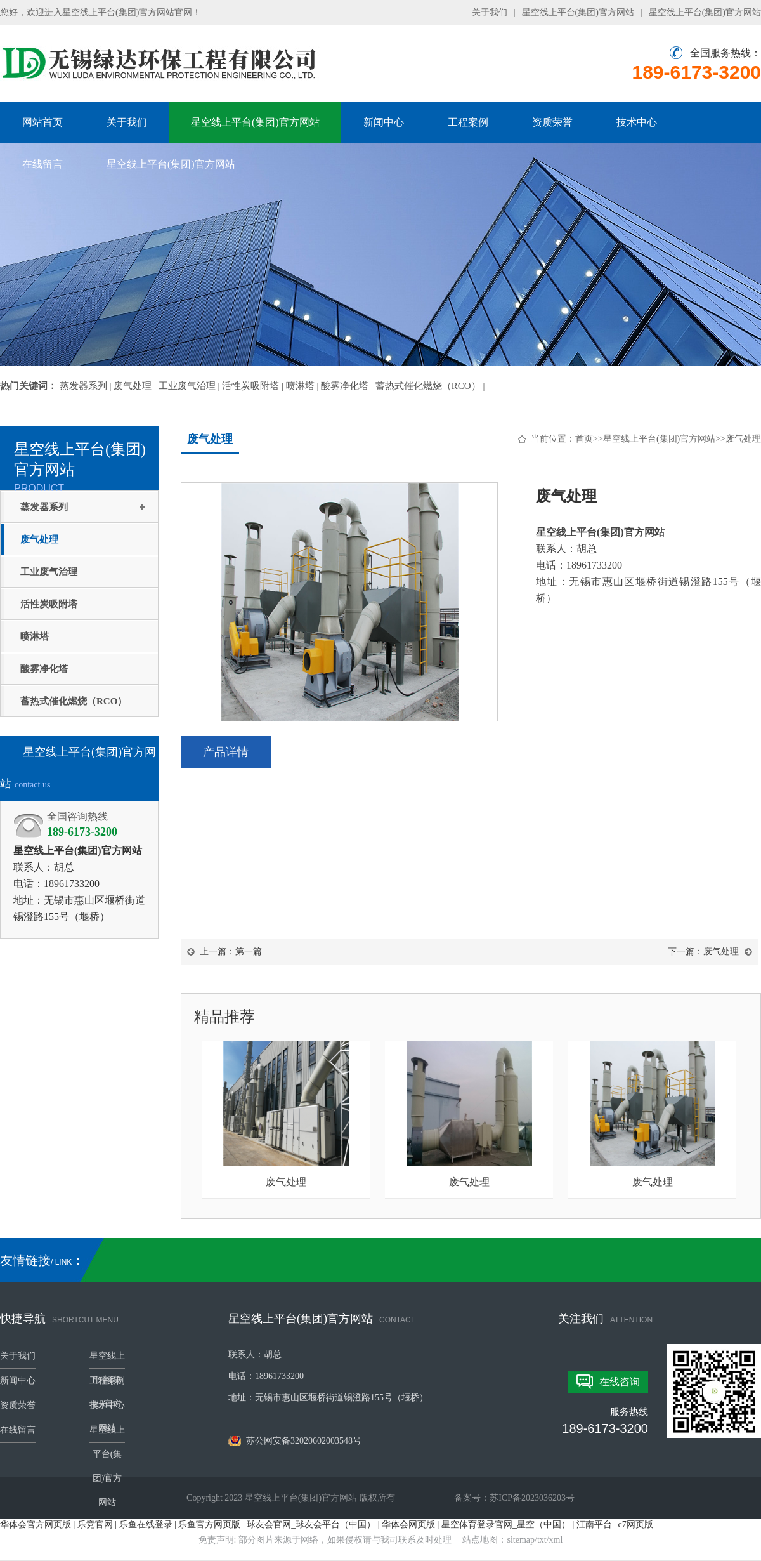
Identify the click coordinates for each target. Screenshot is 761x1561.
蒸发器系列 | (87, 386)
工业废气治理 (48, 572)
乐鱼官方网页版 (209, 1524)
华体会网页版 (408, 1524)
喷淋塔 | (304, 386)
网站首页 (42, 122)
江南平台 (594, 1524)
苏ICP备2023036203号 (532, 1498)
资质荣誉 (552, 122)
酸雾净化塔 (44, 669)
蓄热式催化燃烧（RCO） (73, 701)
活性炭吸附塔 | (254, 386)
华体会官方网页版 (35, 1524)
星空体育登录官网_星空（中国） (505, 1524)
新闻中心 (383, 122)
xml (556, 1540)
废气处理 (39, 539)
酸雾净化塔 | (348, 386)
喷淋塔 (34, 636)
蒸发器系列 (44, 507)
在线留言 (42, 164)
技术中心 (636, 122)
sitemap (521, 1540)
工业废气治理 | (191, 386)
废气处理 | (136, 386)
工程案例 (468, 122)
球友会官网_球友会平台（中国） (311, 1524)
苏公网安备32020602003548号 (294, 1441)
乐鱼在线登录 (145, 1524)
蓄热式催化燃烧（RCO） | (430, 386)
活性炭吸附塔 (48, 604)
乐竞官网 (95, 1524)
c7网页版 (635, 1524)
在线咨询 (619, 1381)
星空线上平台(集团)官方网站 (578, 12)
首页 (584, 439)
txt (542, 1540)
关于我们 (489, 12)
